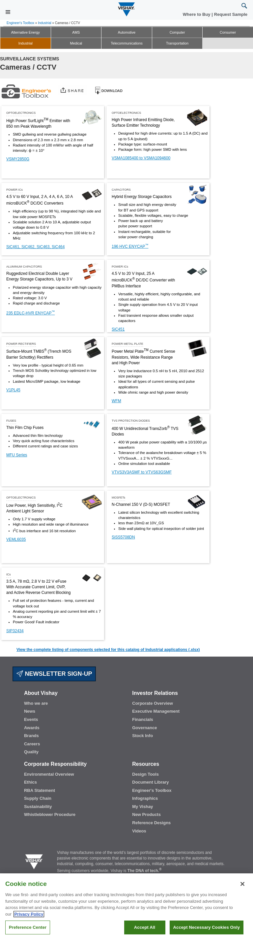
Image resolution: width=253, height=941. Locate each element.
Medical (76, 43)
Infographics (145, 798)
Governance (144, 727)
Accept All (144, 927)
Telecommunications (127, 43)
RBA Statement (39, 790)
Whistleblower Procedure (49, 814)
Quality (31, 751)
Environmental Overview (49, 774)
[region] (126, 907)
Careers (32, 743)
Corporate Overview (152, 703)
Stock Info (142, 735)
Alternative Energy (25, 32)
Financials (142, 719)
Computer (177, 32)
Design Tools (145, 774)
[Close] (242, 884)
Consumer (228, 32)
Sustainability (38, 806)
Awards (32, 727)
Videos (139, 830)
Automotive (126, 32)
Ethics (30, 782)
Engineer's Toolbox (20, 23)
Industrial (44, 23)
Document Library (150, 782)
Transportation (177, 43)
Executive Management (156, 711)
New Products (146, 814)
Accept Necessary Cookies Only (206, 927)
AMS (76, 32)
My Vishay (142, 806)
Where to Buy (197, 14)
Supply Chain (37, 798)
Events (31, 719)
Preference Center (27, 927)
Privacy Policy (28, 914)
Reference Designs (151, 822)
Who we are (36, 703)
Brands (31, 735)
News (29, 711)
